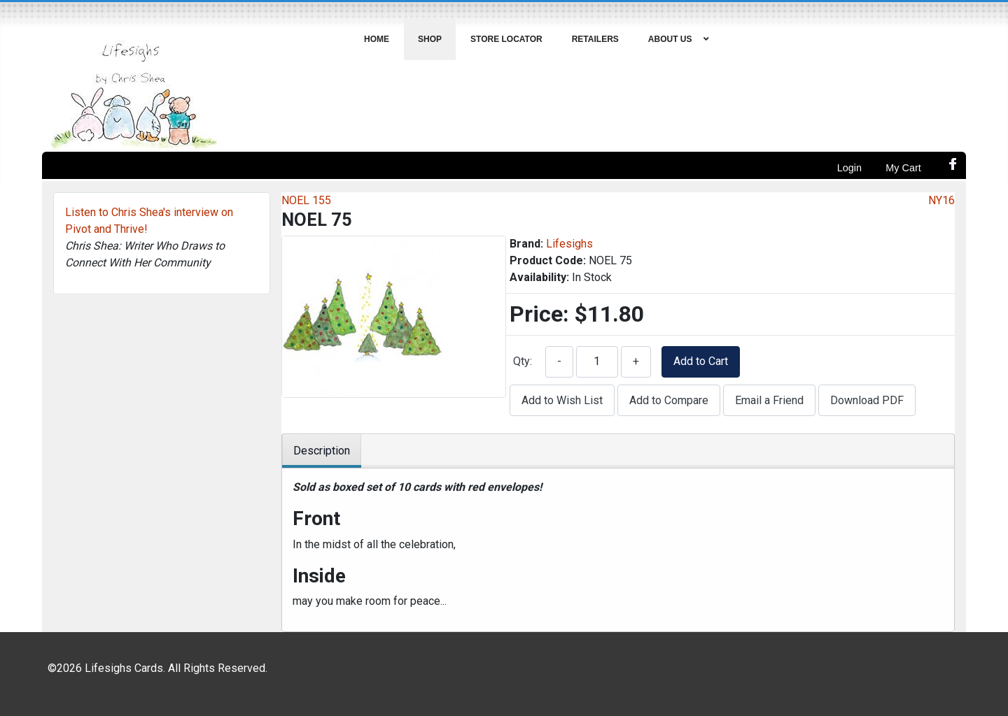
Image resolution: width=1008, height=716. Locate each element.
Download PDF (867, 400)
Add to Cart (700, 361)
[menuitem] (377, 39)
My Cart (903, 167)
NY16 (941, 200)
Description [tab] (321, 450)
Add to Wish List (562, 400)
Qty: (522, 361)
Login (849, 167)
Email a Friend (769, 400)
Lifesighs (569, 243)
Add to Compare (668, 400)
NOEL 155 (306, 200)
